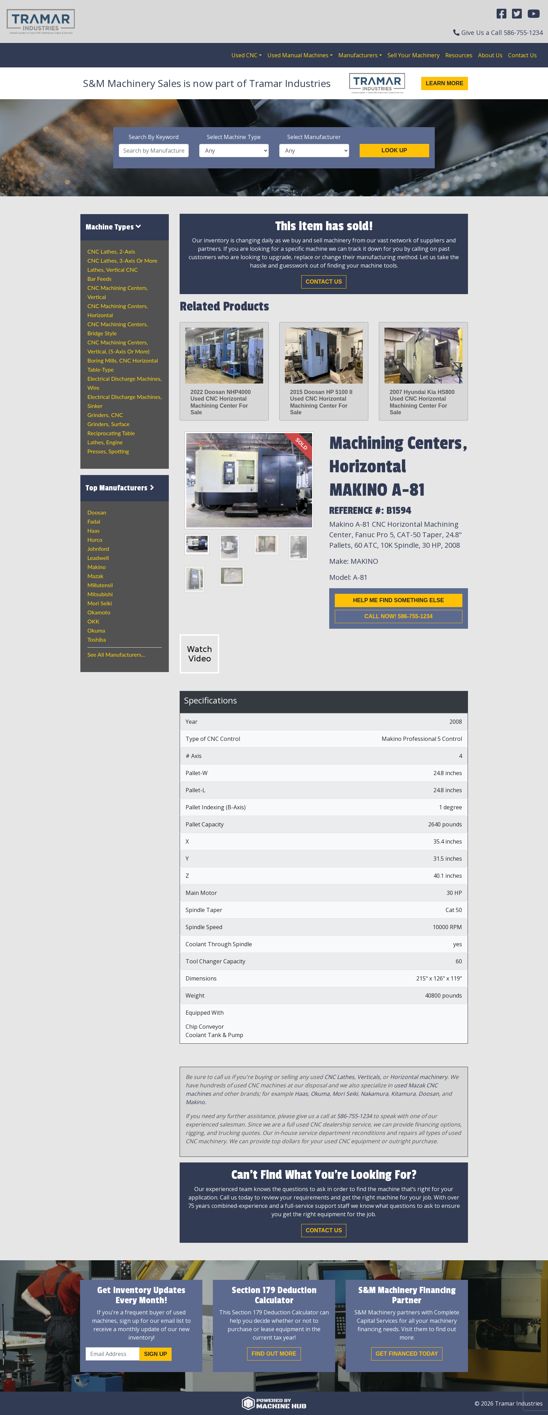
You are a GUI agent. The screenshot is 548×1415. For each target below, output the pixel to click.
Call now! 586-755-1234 (399, 616)
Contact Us (522, 55)
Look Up (394, 150)
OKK (93, 621)
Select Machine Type (234, 137)
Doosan (96, 512)
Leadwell (98, 557)
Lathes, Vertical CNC (112, 269)
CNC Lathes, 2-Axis (111, 251)
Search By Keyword (154, 137)
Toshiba (96, 639)
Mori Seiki (99, 603)
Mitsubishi (100, 594)
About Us (490, 55)
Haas (93, 530)
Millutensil (100, 585)
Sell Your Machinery (414, 55)
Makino (96, 566)
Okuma (96, 630)
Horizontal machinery (418, 1077)
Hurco (94, 539)
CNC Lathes (339, 1077)
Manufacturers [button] (358, 55)
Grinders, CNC (105, 414)
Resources (459, 55)
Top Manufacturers (121, 488)
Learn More (444, 83)
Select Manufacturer (314, 137)
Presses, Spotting (108, 451)
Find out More (274, 1354)
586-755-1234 (523, 32)
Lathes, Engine (105, 442)
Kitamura (403, 1093)
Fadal (93, 521)
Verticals (368, 1077)
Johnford (98, 548)
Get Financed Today (407, 1354)
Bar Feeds (99, 278)
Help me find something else (398, 600)
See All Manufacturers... (116, 654)
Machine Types (113, 227)
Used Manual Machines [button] (298, 55)
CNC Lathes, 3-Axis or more (122, 260)
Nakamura (374, 1093)
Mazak (95, 575)
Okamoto (98, 612)
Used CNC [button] (244, 55)
